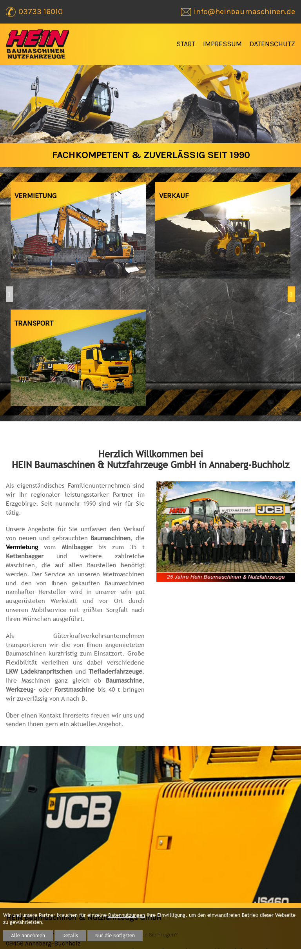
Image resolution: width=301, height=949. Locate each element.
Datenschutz (272, 44)
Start (185, 44)
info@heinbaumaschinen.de (76, 867)
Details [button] (70, 935)
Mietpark (226, 848)
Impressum (222, 44)
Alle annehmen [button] (28, 935)
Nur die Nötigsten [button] (115, 935)
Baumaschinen (180, 848)
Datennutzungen (126, 915)
